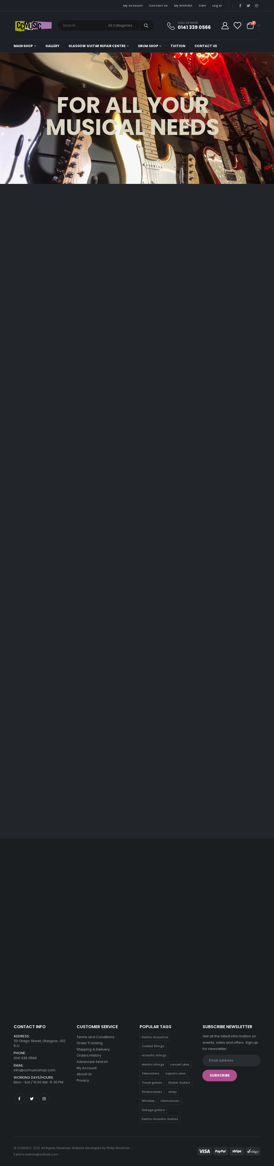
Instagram (44, 1098)
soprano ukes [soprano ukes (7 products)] (175, 1073)
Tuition (178, 46)
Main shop (23, 46)
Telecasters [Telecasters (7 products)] (151, 1073)
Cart (202, 5)
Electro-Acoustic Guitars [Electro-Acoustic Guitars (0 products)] (160, 1119)
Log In (217, 5)
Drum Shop (148, 46)
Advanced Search (92, 1062)
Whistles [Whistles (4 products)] (148, 1101)
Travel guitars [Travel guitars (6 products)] (152, 1082)
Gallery (52, 46)
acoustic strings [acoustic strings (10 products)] (154, 1055)
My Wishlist (183, 5)
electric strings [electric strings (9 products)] (153, 1064)
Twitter (32, 1098)
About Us (84, 1074)
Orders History (89, 1055)
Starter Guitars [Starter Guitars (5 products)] (179, 1082)
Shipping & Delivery (93, 1049)
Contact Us (158, 5)
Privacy (83, 1081)
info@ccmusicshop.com (34, 1070)
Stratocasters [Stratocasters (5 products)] (152, 1092)
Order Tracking (90, 1043)
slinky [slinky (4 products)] (172, 1092)
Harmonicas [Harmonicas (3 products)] (170, 1101)
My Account (133, 5)
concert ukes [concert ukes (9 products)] (179, 1064)
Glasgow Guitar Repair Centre (96, 46)
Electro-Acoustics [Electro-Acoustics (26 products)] (155, 1037)
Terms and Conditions (95, 1036)
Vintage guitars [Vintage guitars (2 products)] (153, 1110)
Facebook (19, 1098)
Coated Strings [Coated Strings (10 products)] (153, 1046)
